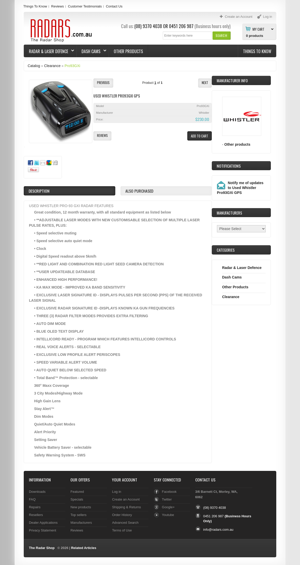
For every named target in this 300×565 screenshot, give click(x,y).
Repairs (34, 507)
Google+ (168, 507)
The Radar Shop (42, 548)
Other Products (128, 51)
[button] (221, 35)
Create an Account (126, 499)
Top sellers (78, 515)
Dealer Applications (43, 523)
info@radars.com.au (218, 529)
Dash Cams (91, 51)
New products (80, 507)
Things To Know (35, 6)
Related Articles (83, 548)
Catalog (34, 66)
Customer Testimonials (85, 6)
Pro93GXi (72, 66)
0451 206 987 (181, 26)
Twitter (167, 499)
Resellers (36, 515)
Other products (237, 144)
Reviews (57, 6)
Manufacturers (81, 523)
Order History (122, 515)
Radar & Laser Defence (49, 51)
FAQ (32, 499)
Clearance (52, 66)
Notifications (229, 166)
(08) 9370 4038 (148, 26)
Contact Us (114, 6)
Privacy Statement (42, 530)
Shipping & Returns (126, 507)
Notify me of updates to (240, 188)
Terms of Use (122, 530)
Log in (116, 492)
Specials (76, 499)
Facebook (169, 492)
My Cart (258, 29)
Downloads (37, 492)
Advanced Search (125, 523)
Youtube (168, 515)
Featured (77, 492)
